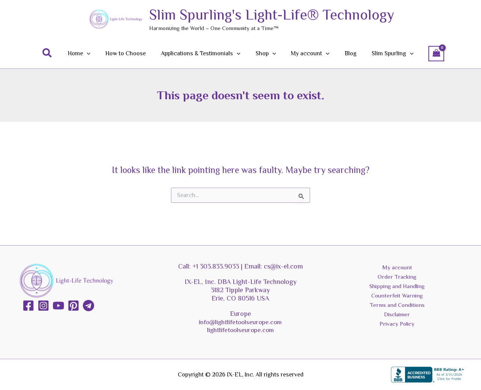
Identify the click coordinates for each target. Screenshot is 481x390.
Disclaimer (397, 317)
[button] (58, 53)
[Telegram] (88, 305)
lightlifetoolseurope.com (240, 330)
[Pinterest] (73, 305)
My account (397, 267)
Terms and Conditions (397, 307)
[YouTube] (58, 305)
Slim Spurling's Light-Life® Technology (271, 14)
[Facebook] (28, 305)
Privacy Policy (397, 326)
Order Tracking (397, 277)
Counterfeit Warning (397, 297)
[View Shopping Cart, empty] (426, 53)
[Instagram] (43, 305)
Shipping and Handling (397, 287)
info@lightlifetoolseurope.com (240, 322)
